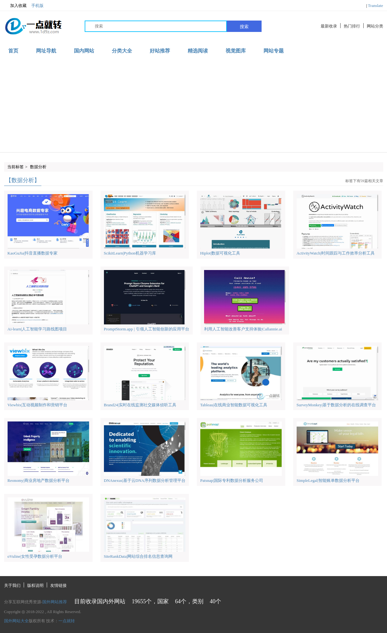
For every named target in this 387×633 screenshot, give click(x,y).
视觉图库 (236, 50)
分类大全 (122, 50)
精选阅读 (198, 50)
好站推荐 (160, 50)
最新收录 (329, 26)
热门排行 (352, 26)
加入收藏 (15, 5)
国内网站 (84, 50)
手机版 (37, 5)
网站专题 (273, 50)
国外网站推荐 (54, 601)
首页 (13, 50)
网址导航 (46, 50)
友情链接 (58, 585)
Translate (375, 5)
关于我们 (12, 585)
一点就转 (66, 620)
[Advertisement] (193, 104)
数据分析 (38, 166)
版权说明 (35, 585)
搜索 (244, 26)
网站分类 (375, 26)
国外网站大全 (16, 620)
